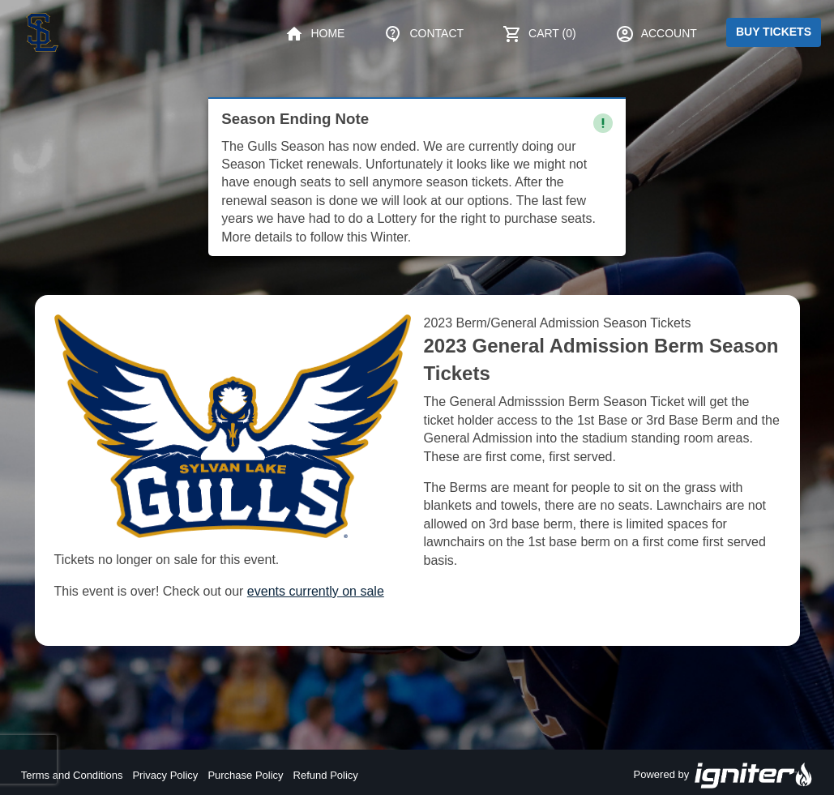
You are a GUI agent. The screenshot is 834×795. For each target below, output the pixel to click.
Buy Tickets (773, 31)
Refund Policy (325, 775)
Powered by (724, 776)
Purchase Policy (245, 775)
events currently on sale (315, 591)
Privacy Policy (165, 775)
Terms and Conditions (72, 775)
